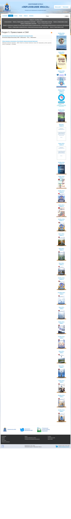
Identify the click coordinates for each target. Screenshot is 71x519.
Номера (10, 15)
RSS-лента (4, 440)
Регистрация (65, 6)
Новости (26, 15)
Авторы (15, 15)
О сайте (49, 436)
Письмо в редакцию (6, 441)
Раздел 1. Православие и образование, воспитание (24, 21)
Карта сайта (50, 439)
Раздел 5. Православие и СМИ (44, 23)
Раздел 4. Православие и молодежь (28, 23)
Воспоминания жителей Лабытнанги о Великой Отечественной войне (17, 35)
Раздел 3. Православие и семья (60, 21)
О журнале (4, 15)
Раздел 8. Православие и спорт (57, 27)
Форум (20, 15)
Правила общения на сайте (30, 437)
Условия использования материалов (32, 439)
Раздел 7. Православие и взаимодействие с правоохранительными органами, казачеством (28, 27)
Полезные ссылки (51, 437)
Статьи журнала (7, 21)
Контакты (31, 15)
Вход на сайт (58, 6)
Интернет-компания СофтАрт (63, 446)
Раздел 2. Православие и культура (44, 21)
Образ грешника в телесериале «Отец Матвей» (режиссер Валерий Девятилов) (20, 41)
